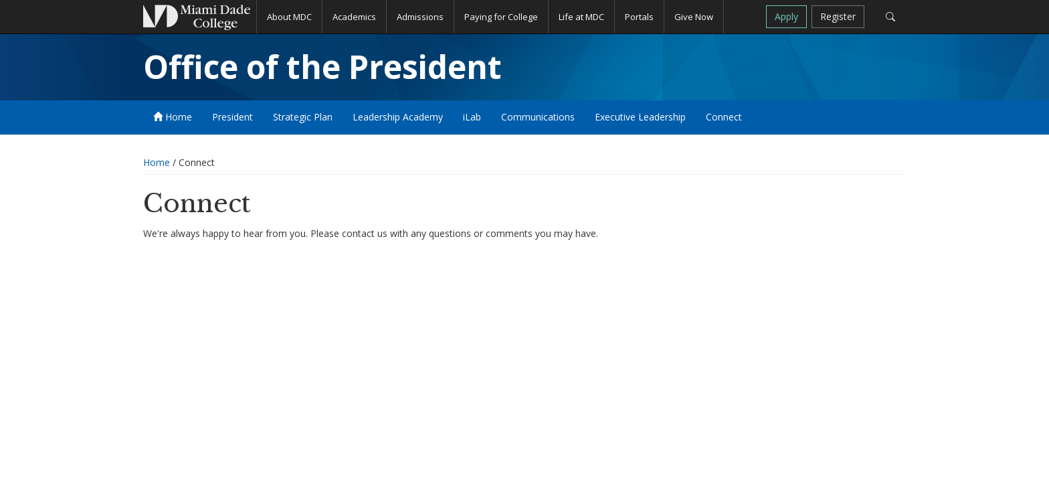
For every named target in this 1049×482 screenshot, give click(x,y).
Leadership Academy (398, 116)
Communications (538, 116)
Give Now (693, 17)
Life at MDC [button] (581, 17)
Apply (786, 16)
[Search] (890, 16)
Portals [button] (639, 17)
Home (172, 116)
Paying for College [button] (501, 17)
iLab (472, 116)
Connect (724, 116)
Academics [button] (354, 17)
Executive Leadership (640, 116)
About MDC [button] (289, 17)
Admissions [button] (420, 17)
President (232, 116)
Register (838, 16)
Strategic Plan (302, 116)
